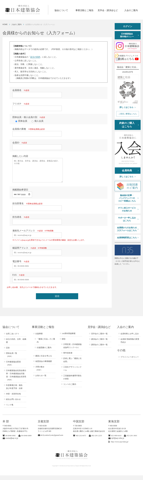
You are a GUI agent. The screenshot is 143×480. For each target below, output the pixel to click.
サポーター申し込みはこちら (127, 219)
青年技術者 (67, 357)
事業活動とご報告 (85, 10)
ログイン (127, 26)
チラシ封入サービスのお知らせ (127, 209)
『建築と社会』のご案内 (46, 345)
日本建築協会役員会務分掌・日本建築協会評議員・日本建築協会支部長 (16, 379)
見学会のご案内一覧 (99, 338)
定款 (8, 352)
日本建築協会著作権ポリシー (127, 35)
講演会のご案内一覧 (99, 344)
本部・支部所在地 (13, 398)
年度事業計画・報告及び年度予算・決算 (14, 391)
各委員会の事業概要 (43, 366)
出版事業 (39, 338)
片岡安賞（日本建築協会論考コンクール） (72, 350)
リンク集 (9, 409)
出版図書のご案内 (44, 352)
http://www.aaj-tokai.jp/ (119, 446)
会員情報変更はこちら (127, 238)
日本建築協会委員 (13, 368)
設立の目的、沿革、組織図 (16, 345)
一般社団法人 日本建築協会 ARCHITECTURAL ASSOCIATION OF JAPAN (26, 10)
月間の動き (40, 373)
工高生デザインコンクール (72, 373)
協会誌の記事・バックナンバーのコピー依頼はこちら (127, 198)
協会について (61, 10)
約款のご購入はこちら (127, 125)
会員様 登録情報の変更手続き (129, 345)
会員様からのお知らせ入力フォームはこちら (127, 229)
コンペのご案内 (69, 389)
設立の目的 (35, 57)
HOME (5, 24)
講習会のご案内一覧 (99, 349)
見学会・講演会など (108, 10)
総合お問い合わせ (13, 404)
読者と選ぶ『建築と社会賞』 (72, 364)
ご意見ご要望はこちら (127, 114)
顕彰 (64, 344)
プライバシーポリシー (129, 362)
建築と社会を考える (43, 360)
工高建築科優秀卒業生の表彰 (72, 381)
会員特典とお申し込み (129, 338)
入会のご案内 (131, 10)
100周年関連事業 (69, 338)
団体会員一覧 (11, 359)
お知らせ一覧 (40, 380)
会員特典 (127, 170)
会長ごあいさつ (12, 338)
